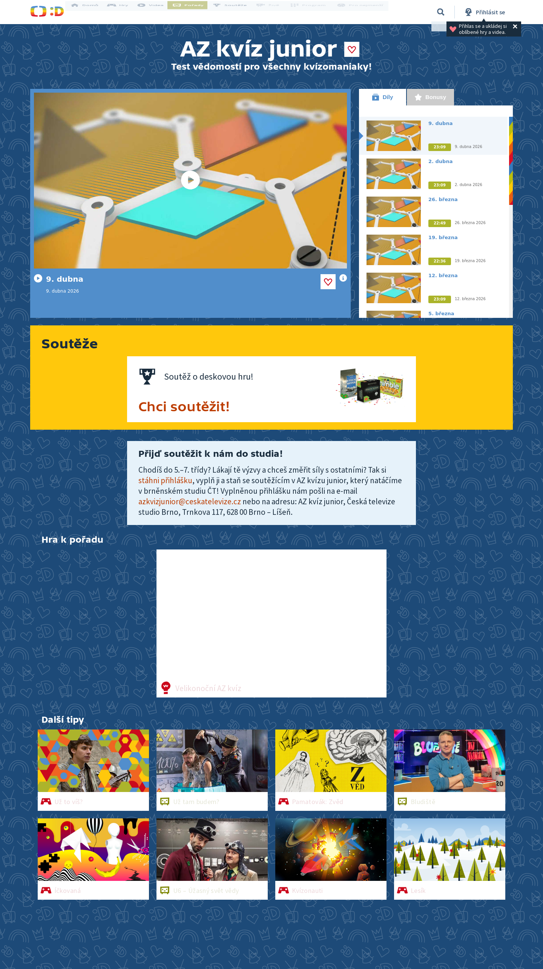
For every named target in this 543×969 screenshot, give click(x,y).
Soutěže (236, 12)
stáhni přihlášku (165, 480)
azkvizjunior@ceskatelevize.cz (189, 501)
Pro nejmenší (361, 12)
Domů (91, 12)
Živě (273, 12)
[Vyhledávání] (440, 12)
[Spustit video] (190, 181)
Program (311, 12)
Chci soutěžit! (184, 407)
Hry (124, 12)
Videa (157, 12)
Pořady (194, 12)
